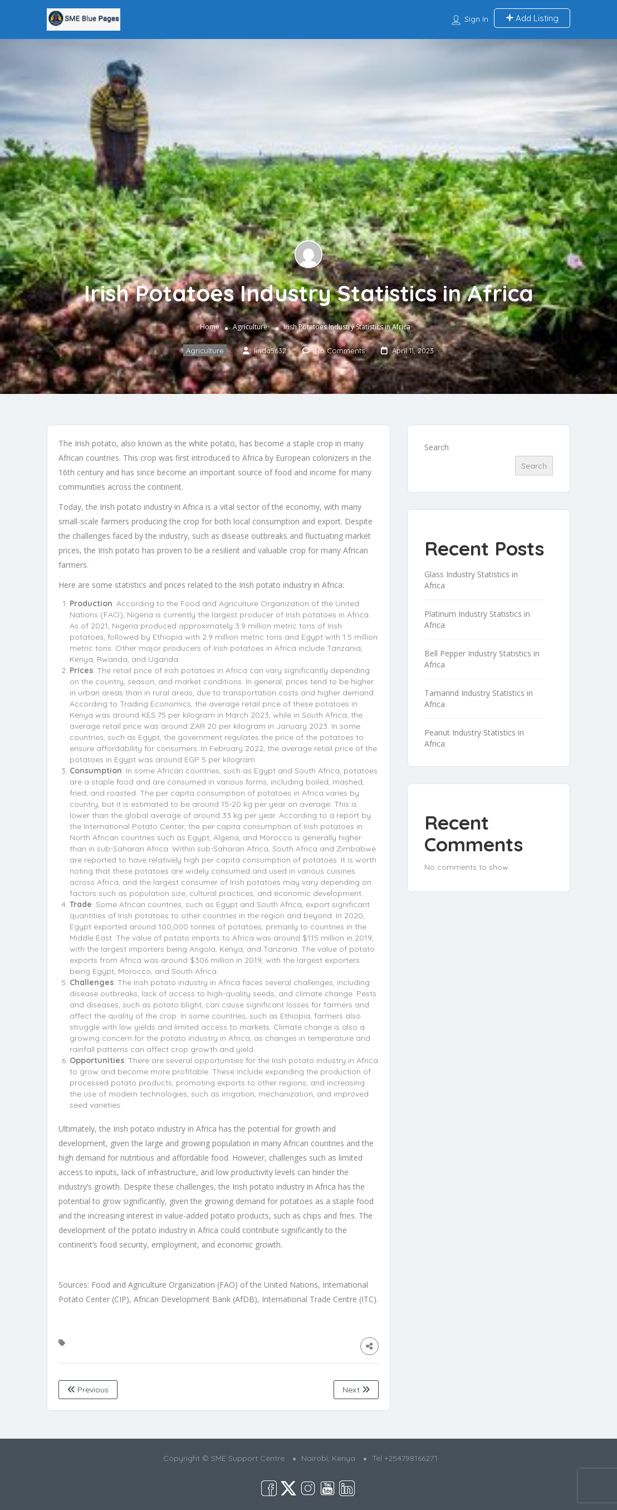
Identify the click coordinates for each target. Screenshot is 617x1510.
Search (436, 447)
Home (209, 327)
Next (356, 1390)
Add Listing (532, 18)
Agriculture (250, 327)
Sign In (476, 19)
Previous (88, 1390)
